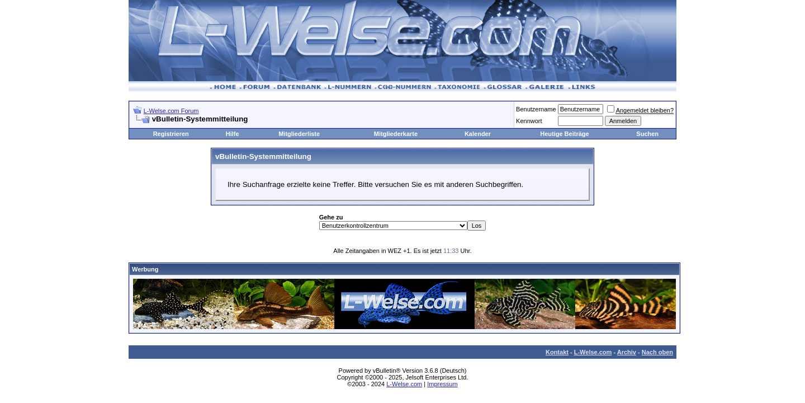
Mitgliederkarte (396, 133)
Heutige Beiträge (564, 133)
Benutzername (536, 109)
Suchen (647, 133)
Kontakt (557, 352)
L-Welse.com (593, 352)
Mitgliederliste (299, 133)
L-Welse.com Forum (171, 110)
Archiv (626, 352)
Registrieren (171, 133)
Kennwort (529, 121)
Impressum (442, 384)
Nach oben (657, 352)
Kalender (478, 133)
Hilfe (232, 133)
